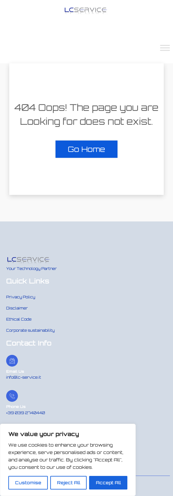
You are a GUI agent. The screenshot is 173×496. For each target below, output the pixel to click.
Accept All (108, 482)
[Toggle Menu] (165, 48)
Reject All (68, 482)
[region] (68, 460)
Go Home (86, 149)
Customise (28, 482)
